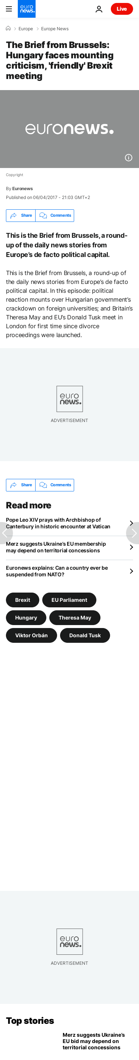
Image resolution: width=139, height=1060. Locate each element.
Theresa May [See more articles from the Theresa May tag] (75, 617)
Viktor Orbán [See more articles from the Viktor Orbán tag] (31, 635)
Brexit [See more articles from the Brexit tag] (22, 600)
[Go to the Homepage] (27, 9)
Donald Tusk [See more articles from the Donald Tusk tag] (85, 635)
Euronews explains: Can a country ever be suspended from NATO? (57, 571)
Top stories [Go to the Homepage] (30, 1020)
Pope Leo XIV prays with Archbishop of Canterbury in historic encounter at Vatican (58, 523)
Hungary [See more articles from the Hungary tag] (26, 617)
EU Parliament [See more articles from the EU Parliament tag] (69, 600)
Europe (26, 29)
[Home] (8, 28)
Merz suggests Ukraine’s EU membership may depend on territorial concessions (56, 547)
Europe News (55, 29)
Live (122, 9)
